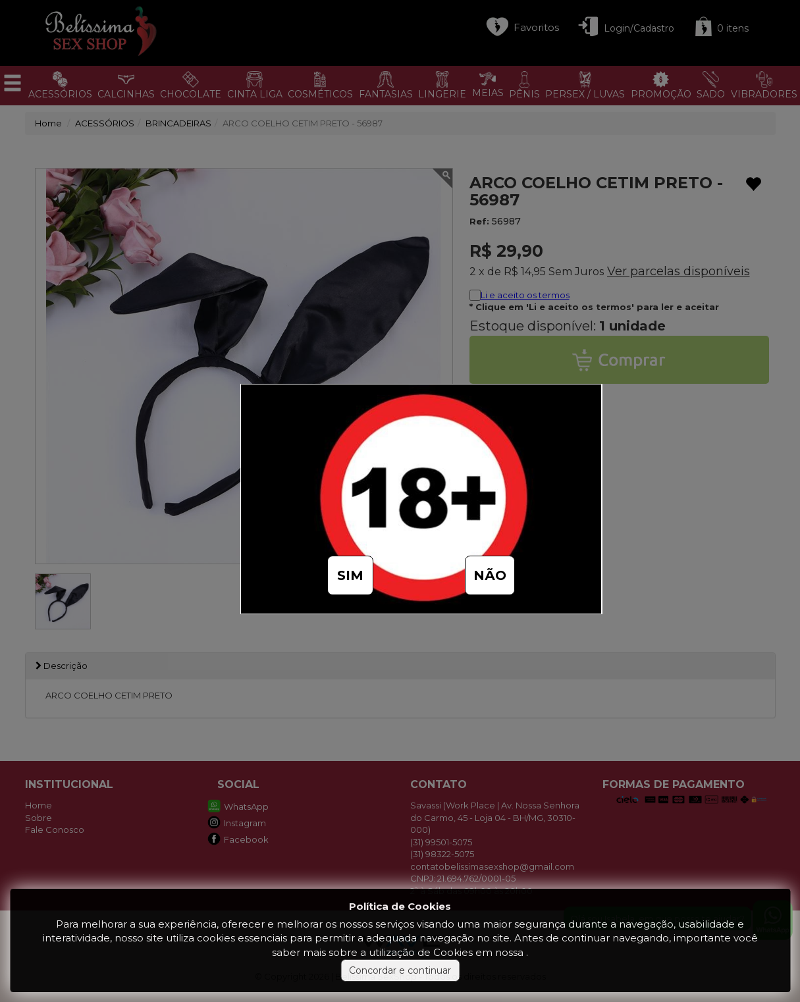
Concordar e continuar (400, 970)
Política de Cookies (400, 906)
